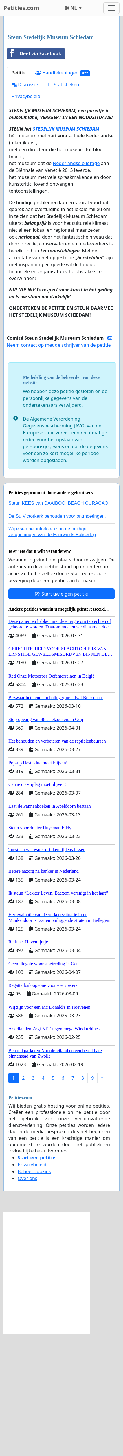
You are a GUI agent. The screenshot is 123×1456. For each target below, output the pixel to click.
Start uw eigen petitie (61, 716)
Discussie (25, 207)
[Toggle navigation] (111, 8)
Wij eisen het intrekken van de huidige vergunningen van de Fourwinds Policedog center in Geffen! (52, 656)
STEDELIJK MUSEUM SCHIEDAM (66, 251)
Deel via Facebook (34, 175)
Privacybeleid (26, 218)
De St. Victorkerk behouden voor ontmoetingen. (57, 638)
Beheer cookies (34, 1293)
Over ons (27, 1300)
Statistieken (63, 207)
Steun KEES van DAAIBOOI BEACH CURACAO (58, 625)
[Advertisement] (61, 87)
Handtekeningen (62, 195)
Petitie (18, 195)
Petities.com (21, 8)
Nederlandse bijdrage (76, 285)
